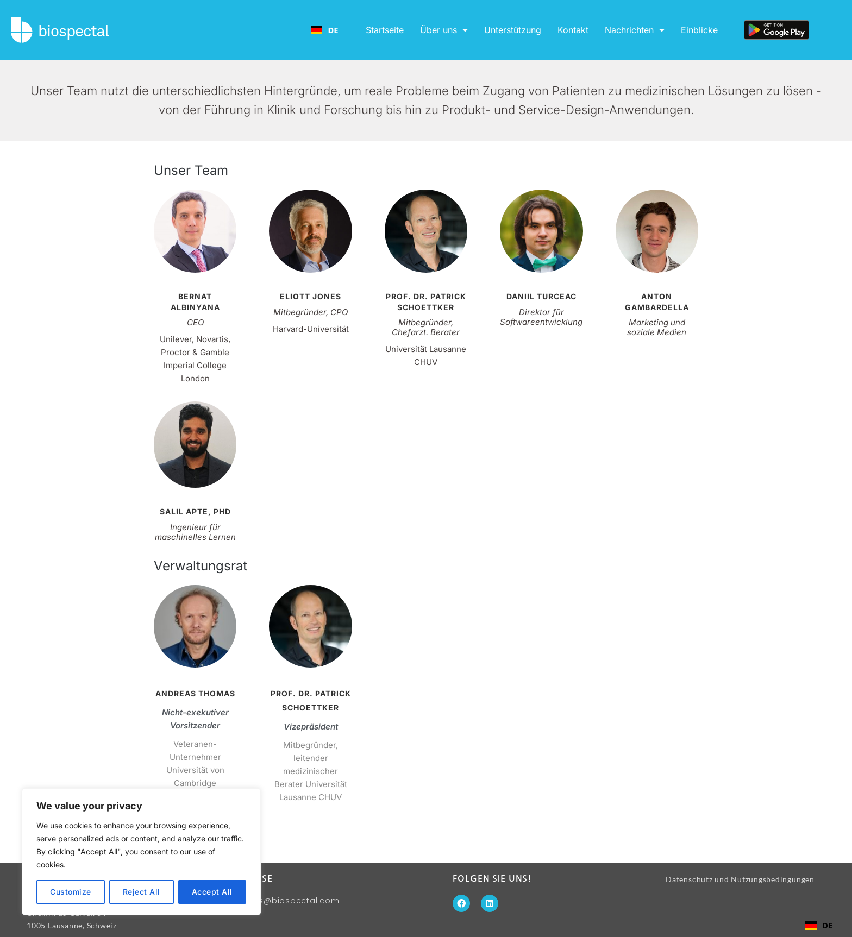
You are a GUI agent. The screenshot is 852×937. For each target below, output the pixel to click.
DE (324, 29)
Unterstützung (512, 29)
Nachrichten (635, 30)
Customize (70, 891)
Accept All (212, 891)
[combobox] (324, 29)
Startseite (385, 29)
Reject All (141, 891)
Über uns (444, 30)
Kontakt (572, 29)
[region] (141, 851)
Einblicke (699, 29)
